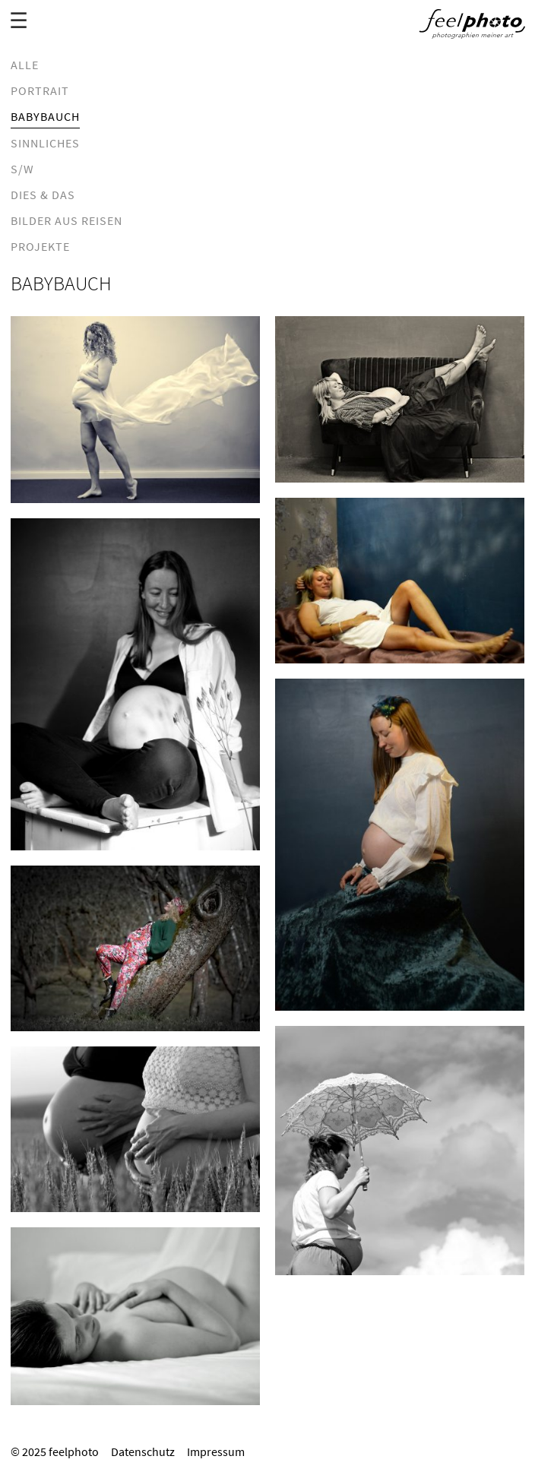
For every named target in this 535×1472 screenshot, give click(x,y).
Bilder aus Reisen (66, 220)
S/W (22, 168)
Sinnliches (45, 142)
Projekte (40, 246)
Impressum (216, 1451)
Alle (25, 64)
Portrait (40, 90)
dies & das (43, 194)
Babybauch (45, 116)
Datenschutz (143, 1451)
